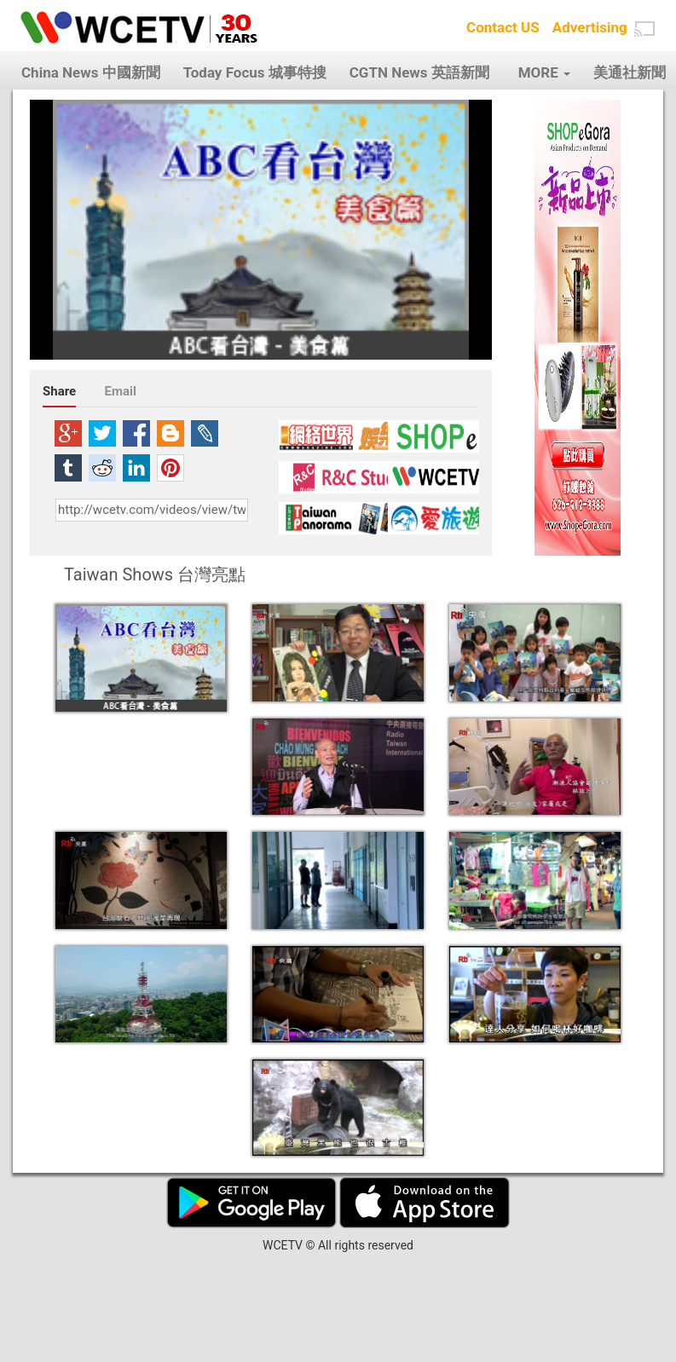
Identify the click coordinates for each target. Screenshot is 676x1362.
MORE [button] (544, 72)
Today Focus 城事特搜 (254, 72)
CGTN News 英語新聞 (419, 72)
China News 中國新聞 (90, 72)
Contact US (503, 27)
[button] (644, 29)
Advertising (589, 27)
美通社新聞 (629, 72)
